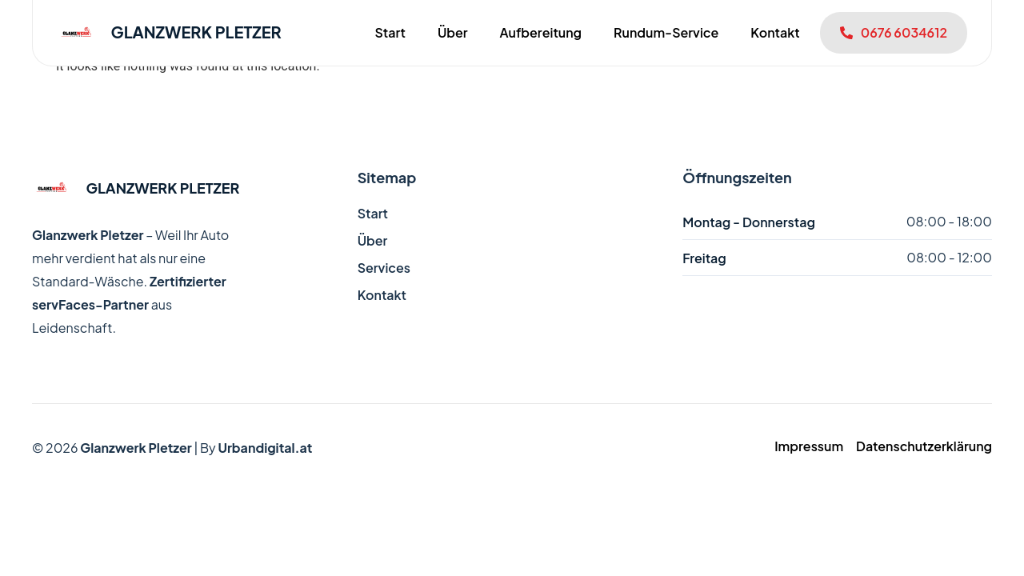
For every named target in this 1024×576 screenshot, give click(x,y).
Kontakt (774, 32)
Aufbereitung (541, 32)
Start (389, 32)
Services (384, 267)
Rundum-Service (666, 32)
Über (453, 32)
